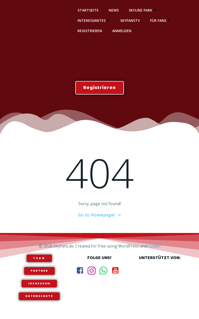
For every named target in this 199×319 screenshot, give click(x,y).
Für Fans (160, 20)
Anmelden (121, 30)
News (114, 10)
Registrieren (90, 30)
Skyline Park (143, 10)
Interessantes (94, 20)
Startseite (88, 10)
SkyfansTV (130, 20)
